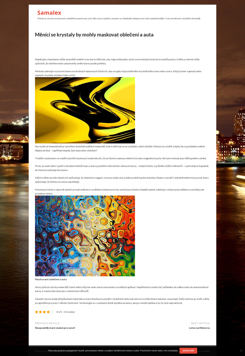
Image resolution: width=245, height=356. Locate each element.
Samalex (49, 12)
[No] (241, 350)
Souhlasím (188, 351)
